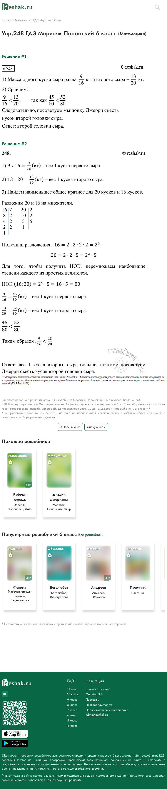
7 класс (72, 710)
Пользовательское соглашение (107, 710)
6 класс (72, 715)
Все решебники (91, 534)
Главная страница (97, 689)
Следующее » (96, 427)
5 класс (72, 720)
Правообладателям (99, 705)
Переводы (92, 699)
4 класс (72, 725)
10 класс (73, 694)
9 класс (72, 699)
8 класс (72, 705)
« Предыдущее (70, 427)
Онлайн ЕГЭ (94, 694)
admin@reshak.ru (97, 715)
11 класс (72, 689)
